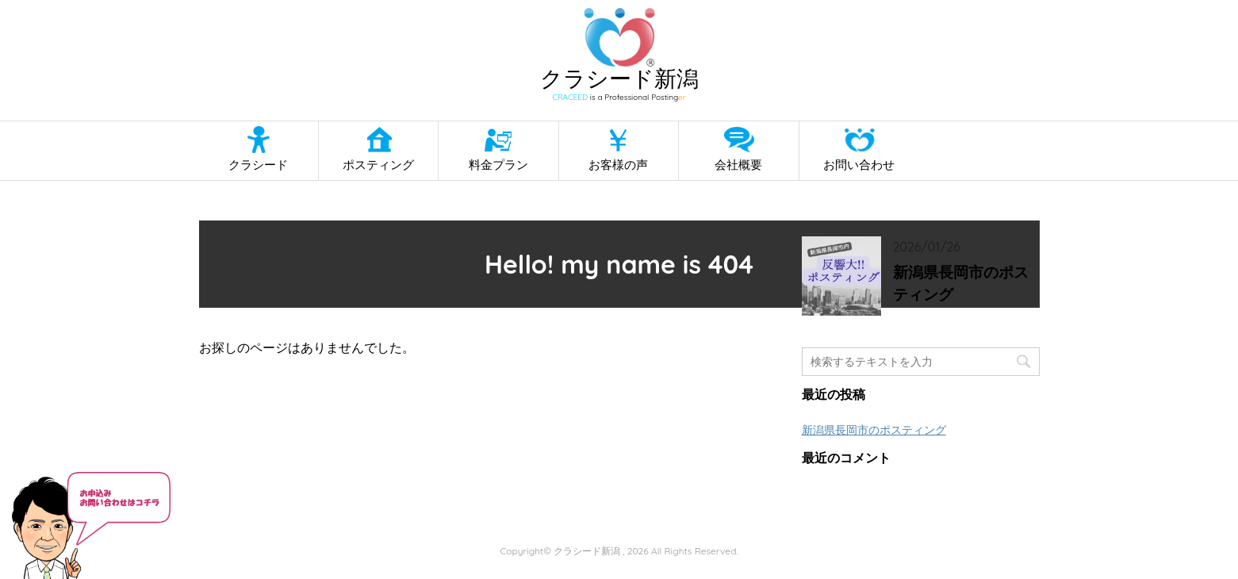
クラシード (258, 164)
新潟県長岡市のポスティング (961, 284)
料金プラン (498, 164)
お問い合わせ (859, 164)
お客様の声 (618, 164)
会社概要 (738, 164)
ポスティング (378, 164)
